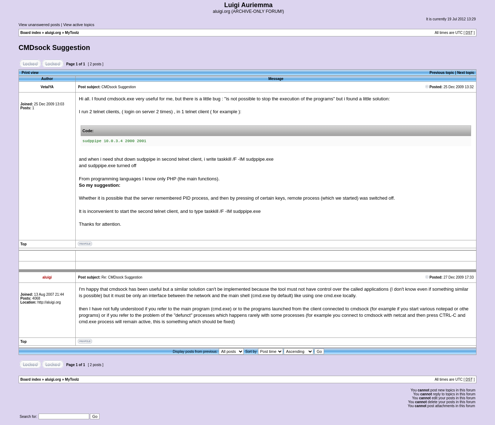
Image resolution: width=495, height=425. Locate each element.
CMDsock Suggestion (54, 47)
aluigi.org (53, 33)
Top (23, 244)
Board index (30, 33)
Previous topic (442, 73)
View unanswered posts (39, 24)
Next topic (465, 73)
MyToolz (72, 33)
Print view (30, 73)
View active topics (78, 24)
